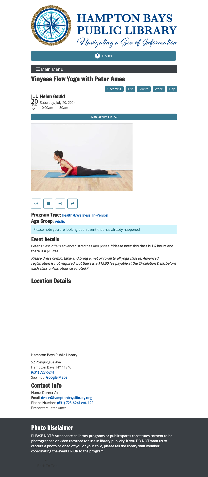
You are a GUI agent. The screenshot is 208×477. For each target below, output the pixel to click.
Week (159, 89)
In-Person (100, 215)
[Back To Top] (46, 463)
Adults (60, 221)
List (130, 89)
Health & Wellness (76, 215)
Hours (109, 55)
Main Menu (50, 69)
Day (172, 89)
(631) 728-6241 (42, 372)
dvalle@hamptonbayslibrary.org (66, 397)
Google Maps (56, 377)
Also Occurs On (104, 117)
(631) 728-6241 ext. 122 (75, 403)
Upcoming (114, 89)
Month (143, 89)
